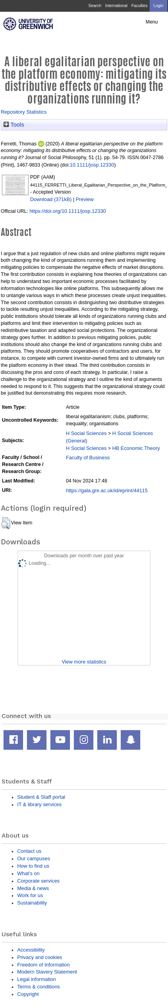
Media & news (33, 888)
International (116, 6)
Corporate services (38, 881)
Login (158, 6)
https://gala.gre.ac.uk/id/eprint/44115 (107, 490)
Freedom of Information (43, 965)
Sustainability (32, 903)
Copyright (28, 994)
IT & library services (39, 804)
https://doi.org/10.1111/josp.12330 (67, 211)
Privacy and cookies (39, 957)
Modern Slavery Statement (47, 972)
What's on (28, 873)
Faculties (139, 6)
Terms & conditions (38, 987)
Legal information (36, 979)
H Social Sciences (86, 433)
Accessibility (31, 950)
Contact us (29, 851)
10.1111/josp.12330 (92, 165)
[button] (5, 523)
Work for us (30, 895)
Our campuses (33, 858)
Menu (152, 22)
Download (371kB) (50, 199)
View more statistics (84, 662)
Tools (14, 124)
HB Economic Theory (136, 448)
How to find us (33, 866)
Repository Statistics (23, 112)
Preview (85, 199)
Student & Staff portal (41, 797)
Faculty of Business (88, 457)
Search (94, 6)
